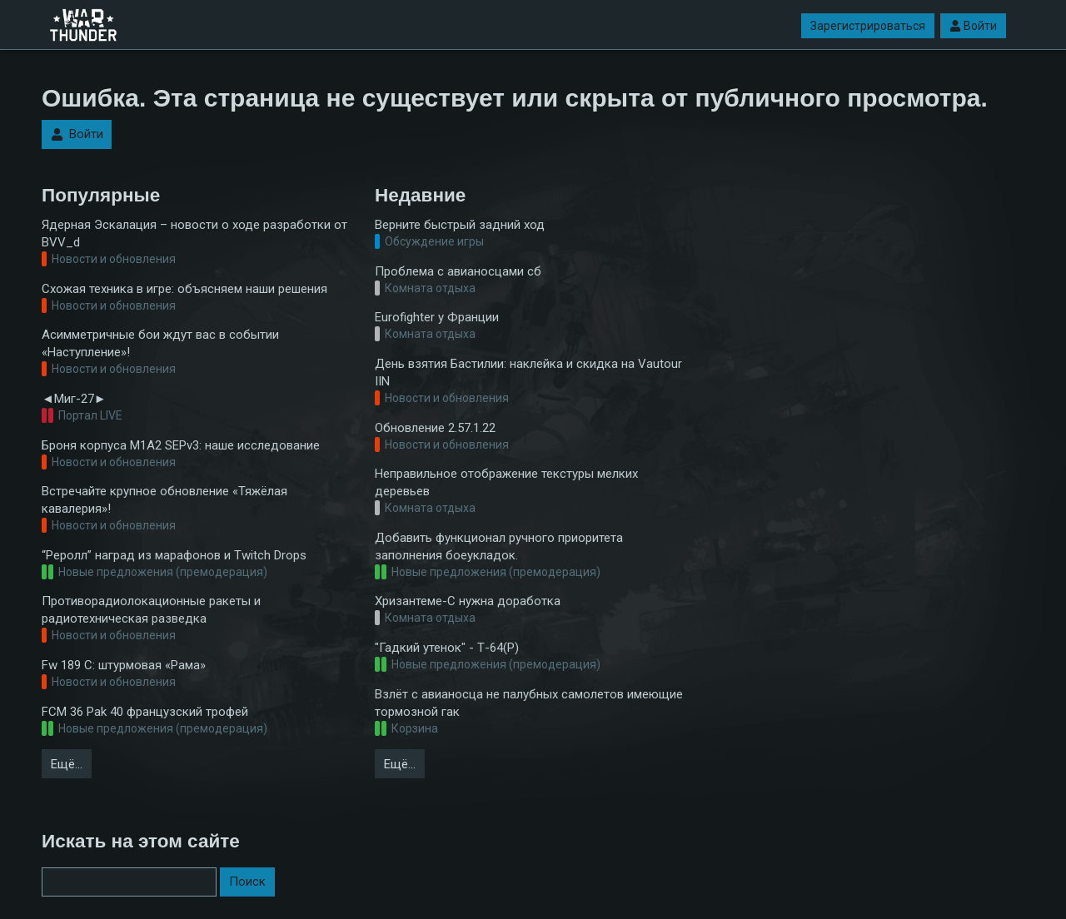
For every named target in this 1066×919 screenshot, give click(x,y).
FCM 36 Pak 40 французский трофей (145, 711)
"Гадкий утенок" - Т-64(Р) (447, 647)
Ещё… (66, 764)
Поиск (247, 881)
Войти (973, 25)
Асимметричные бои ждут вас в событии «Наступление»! (160, 343)
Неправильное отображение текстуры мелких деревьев (506, 482)
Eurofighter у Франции (437, 317)
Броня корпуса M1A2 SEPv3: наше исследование (181, 445)
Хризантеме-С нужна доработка (467, 601)
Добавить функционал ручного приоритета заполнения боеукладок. (499, 546)
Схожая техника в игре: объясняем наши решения (184, 288)
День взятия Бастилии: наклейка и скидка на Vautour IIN (528, 372)
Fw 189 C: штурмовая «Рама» (124, 665)
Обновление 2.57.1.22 (435, 427)
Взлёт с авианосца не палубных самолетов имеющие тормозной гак (529, 703)
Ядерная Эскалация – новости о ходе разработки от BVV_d (194, 233)
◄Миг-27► (74, 398)
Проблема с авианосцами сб (458, 271)
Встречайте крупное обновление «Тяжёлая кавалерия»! (164, 500)
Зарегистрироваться (867, 25)
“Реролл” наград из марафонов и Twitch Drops (174, 555)
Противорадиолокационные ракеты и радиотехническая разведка (151, 610)
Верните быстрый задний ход (460, 224)
